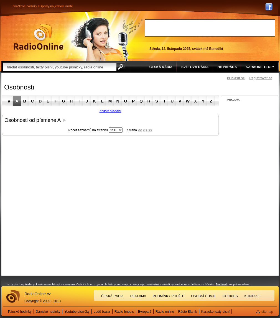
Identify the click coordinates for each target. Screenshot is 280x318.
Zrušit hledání (110, 111)
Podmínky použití (168, 296)
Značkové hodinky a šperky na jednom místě (42, 6)
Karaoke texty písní (215, 312)
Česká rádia (112, 296)
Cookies (230, 296)
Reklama (138, 296)
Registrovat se (260, 78)
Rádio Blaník (187, 312)
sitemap (267, 312)
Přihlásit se (236, 78)
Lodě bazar (102, 312)
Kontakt (252, 296)
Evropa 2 (144, 312)
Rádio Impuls (124, 312)
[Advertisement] (210, 28)
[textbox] (59, 67)
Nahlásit (221, 284)
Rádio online (165, 312)
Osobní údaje (203, 296)
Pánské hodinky (20, 312)
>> (150, 130)
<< (140, 130)
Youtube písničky (76, 312)
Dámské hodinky (48, 312)
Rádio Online (38, 37)
